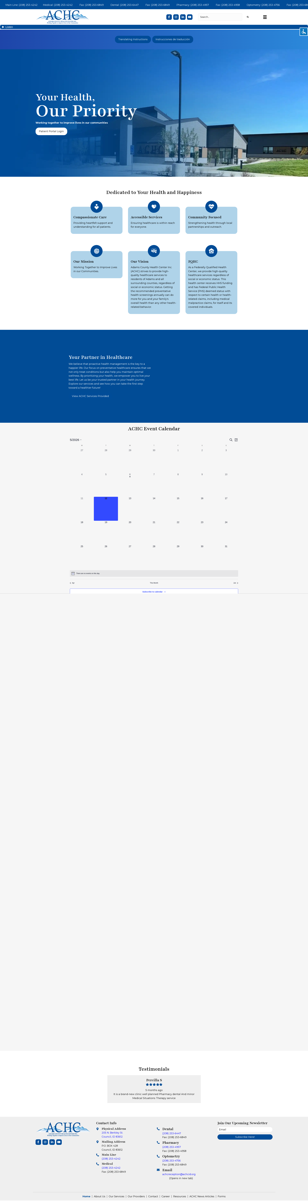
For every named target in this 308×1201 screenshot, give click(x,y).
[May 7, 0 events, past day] (154, 485)
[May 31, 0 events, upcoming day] (226, 557)
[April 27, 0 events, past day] (82, 461)
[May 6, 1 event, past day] (130, 485)
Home (86, 1196)
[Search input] (220, 17)
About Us (99, 1196)
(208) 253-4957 (171, 1146)
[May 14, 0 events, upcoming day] (154, 509)
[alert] (154, 573)
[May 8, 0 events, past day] (178, 485)
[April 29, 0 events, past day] (130, 461)
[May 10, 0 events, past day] (226, 485)
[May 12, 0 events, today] (106, 509)
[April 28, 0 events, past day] (106, 461)
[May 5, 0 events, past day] (106, 485)
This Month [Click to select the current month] (154, 583)
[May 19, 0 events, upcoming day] (106, 533)
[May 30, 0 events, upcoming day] (202, 557)
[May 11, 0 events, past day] (82, 509)
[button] (169, 17)
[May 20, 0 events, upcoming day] (130, 533)
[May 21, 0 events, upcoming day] (154, 533)
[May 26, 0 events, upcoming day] (106, 557)
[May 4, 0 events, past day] (82, 485)
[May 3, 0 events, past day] (226, 461)
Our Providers (136, 1196)
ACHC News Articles (201, 1196)
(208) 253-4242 (111, 1158)
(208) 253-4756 (171, 1160)
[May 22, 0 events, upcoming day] (178, 533)
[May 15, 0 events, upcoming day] (178, 509)
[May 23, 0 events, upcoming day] (202, 533)
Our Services (116, 1196)
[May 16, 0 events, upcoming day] (202, 509)
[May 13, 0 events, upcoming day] (130, 509)
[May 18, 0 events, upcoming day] (82, 533)
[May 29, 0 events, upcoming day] (178, 557)
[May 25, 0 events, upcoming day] (82, 557)
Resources (179, 1196)
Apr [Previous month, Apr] (72, 583)
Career (166, 1196)
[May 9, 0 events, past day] (202, 485)
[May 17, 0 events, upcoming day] (226, 509)
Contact (153, 1196)
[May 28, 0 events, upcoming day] (154, 557)
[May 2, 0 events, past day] (202, 461)
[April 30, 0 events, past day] (154, 461)
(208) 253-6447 (171, 1133)
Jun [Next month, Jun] (235, 583)
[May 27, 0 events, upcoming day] (130, 557)
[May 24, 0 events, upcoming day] (226, 533)
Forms (222, 1196)
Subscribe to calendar (152, 592)
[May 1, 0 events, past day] (178, 461)
